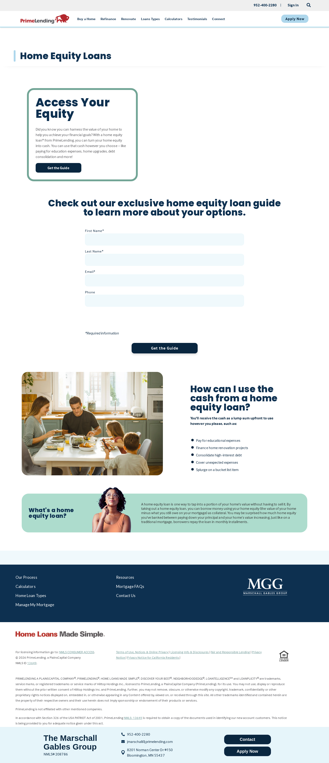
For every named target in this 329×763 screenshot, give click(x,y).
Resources (125, 577)
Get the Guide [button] (58, 168)
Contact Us (126, 595)
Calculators (26, 586)
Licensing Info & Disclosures (190, 652)
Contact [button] (247, 739)
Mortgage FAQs (130, 586)
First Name (94, 231)
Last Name (94, 251)
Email (90, 271)
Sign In (293, 5)
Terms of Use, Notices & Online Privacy (142, 652)
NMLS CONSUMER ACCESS (76, 652)
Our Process (26, 577)
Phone (90, 292)
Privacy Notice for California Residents (153, 657)
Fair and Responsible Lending (231, 652)
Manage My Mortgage (35, 604)
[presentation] (119, 321)
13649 (32, 663)
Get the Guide (164, 348)
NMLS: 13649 (133, 718)
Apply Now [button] (247, 751)
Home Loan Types (31, 595)
